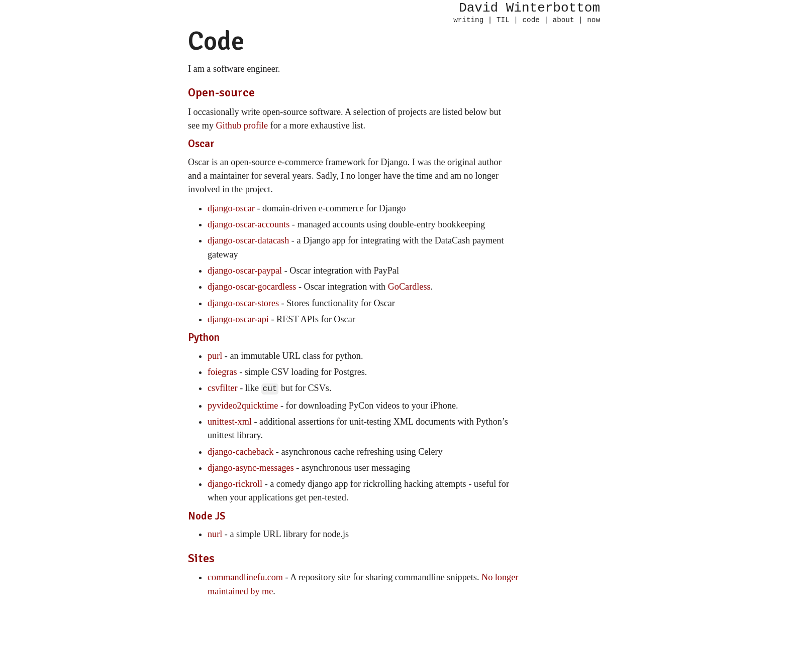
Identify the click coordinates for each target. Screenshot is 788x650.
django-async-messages (251, 467)
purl (215, 356)
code (531, 20)
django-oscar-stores (243, 303)
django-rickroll (235, 483)
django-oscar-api (238, 319)
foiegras (222, 372)
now (593, 20)
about (563, 20)
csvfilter (223, 388)
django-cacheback (240, 451)
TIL (503, 20)
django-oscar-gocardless (252, 287)
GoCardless (409, 287)
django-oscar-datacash (248, 240)
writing (468, 20)
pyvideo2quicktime (243, 405)
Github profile (242, 125)
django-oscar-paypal (245, 271)
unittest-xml (230, 421)
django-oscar (231, 208)
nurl (215, 533)
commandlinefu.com (245, 576)
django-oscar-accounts (248, 224)
